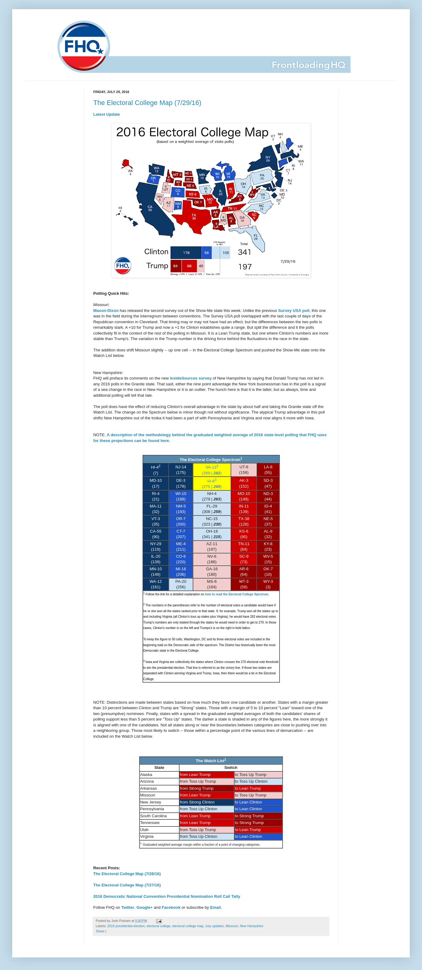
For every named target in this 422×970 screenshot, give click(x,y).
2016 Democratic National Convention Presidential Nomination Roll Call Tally (166, 896)
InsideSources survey (191, 378)
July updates (214, 926)
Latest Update (106, 114)
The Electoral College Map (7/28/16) (127, 873)
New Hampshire (251, 926)
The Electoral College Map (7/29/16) (147, 103)
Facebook (171, 907)
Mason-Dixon (106, 310)
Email (215, 907)
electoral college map (187, 926)
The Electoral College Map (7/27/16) (127, 885)
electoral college (158, 926)
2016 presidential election (126, 926)
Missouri (232, 926)
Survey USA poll (293, 310)
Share (100, 931)
